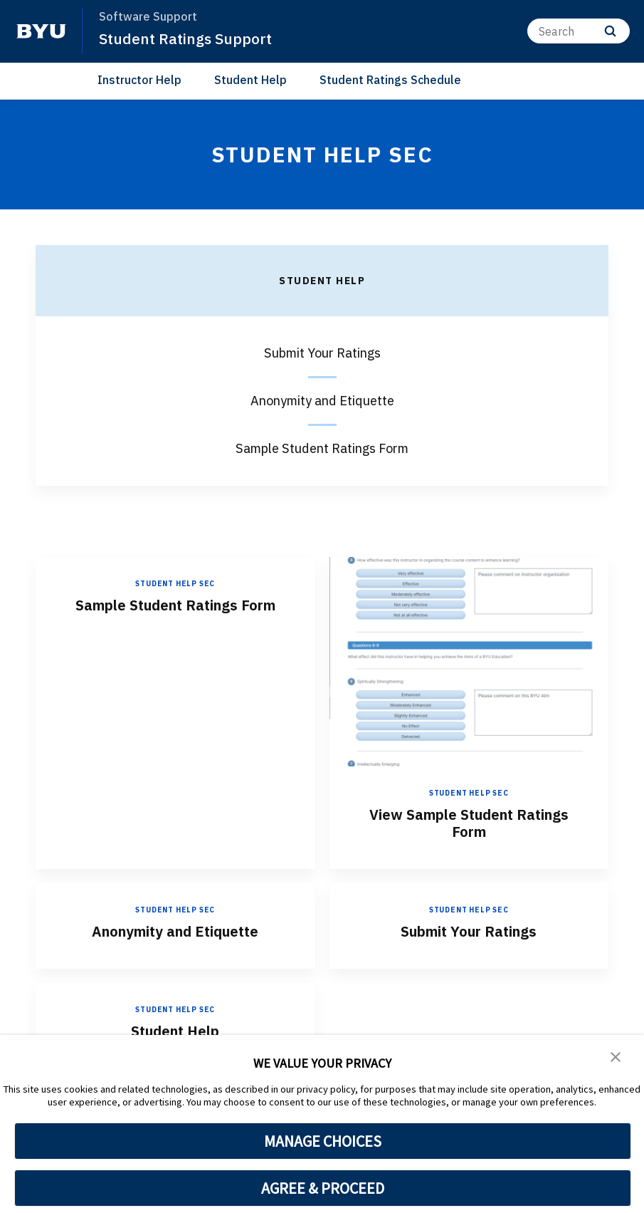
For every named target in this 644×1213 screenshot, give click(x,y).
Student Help (250, 80)
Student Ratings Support (185, 38)
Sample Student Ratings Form (175, 605)
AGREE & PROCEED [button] (322, 1188)
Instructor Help (139, 80)
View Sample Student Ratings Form (469, 823)
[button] (616, 1055)
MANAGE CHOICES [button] (322, 1141)
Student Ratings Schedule (390, 80)
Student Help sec (175, 583)
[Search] (578, 31)
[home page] (41, 31)
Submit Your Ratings (469, 931)
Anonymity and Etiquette (175, 931)
